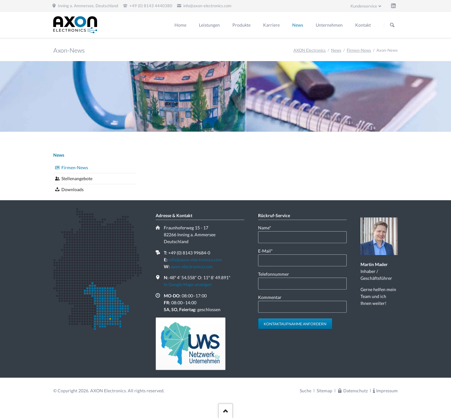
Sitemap (324, 390)
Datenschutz (355, 390)
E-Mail (268, 250)
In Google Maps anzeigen (188, 284)
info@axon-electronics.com (195, 259)
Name (268, 227)
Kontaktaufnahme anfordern (295, 323)
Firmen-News (359, 50)
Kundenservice (363, 5)
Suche (305, 390)
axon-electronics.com (192, 266)
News (336, 50)
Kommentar (270, 297)
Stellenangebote (76, 178)
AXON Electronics (309, 50)
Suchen (392, 25)
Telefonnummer (273, 274)
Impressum (387, 390)
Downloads (72, 189)
